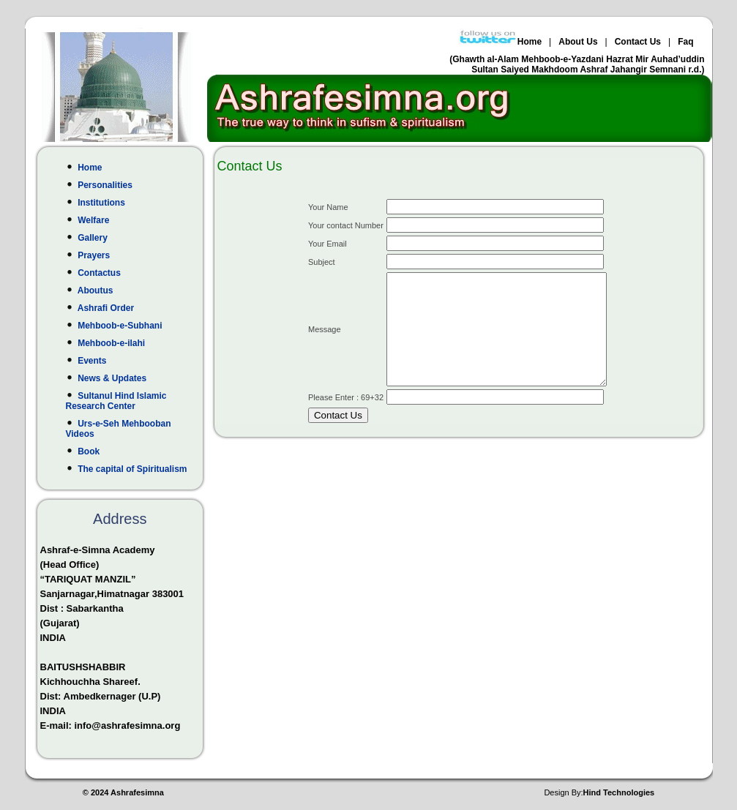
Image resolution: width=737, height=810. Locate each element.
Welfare (128, 220)
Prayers (128, 255)
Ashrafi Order (128, 308)
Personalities (128, 185)
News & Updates (128, 378)
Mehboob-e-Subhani (128, 325)
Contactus (128, 273)
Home (529, 42)
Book (128, 451)
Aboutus (128, 290)
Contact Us (638, 42)
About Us (577, 42)
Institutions (128, 203)
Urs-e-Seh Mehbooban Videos (128, 429)
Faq (685, 42)
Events (128, 361)
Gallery (128, 238)
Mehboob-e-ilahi (128, 343)
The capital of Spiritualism (128, 469)
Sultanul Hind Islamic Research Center (128, 401)
